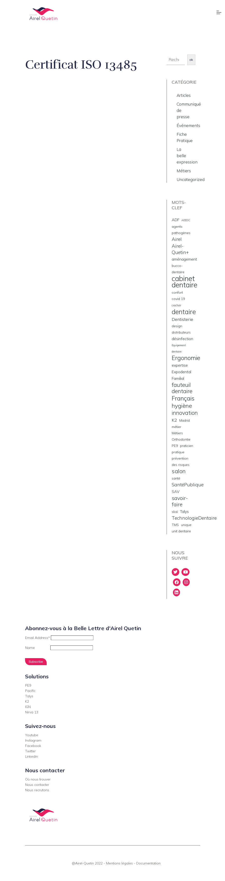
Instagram (33, 740)
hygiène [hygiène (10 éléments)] (182, 405)
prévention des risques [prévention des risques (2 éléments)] (180, 461)
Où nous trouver (38, 779)
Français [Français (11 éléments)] (183, 398)
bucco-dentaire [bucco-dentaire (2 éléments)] (178, 268)
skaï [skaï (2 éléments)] (175, 511)
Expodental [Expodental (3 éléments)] (181, 371)
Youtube (31, 735)
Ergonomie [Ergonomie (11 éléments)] (186, 358)
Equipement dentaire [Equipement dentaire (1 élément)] (179, 348)
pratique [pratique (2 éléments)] (178, 452)
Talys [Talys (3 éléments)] (184, 511)
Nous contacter (37, 784)
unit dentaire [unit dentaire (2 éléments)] (181, 531)
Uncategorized (191, 179)
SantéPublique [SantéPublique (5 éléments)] (188, 485)
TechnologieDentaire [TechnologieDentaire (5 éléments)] (194, 518)
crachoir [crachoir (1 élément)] (176, 305)
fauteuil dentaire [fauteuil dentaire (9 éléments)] (182, 388)
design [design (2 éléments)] (177, 326)
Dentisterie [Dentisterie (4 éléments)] (182, 319)
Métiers (184, 170)
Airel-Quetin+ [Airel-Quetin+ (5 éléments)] (180, 249)
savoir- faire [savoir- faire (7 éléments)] (180, 501)
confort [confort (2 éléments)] (177, 292)
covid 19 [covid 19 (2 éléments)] (178, 299)
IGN (28, 707)
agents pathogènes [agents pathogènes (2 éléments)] (181, 229)
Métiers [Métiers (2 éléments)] (177, 433)
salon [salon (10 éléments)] (179, 471)
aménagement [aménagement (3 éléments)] (184, 259)
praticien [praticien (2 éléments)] (186, 446)
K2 (27, 701)
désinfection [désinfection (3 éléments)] (182, 338)
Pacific (30, 691)
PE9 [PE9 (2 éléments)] (175, 446)
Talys (29, 696)
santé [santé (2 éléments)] (176, 478)
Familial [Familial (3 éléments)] (178, 378)
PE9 (28, 685)
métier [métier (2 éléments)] (176, 427)
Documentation (148, 863)
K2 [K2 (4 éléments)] (174, 420)
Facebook (33, 746)
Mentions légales (119, 863)
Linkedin (31, 756)
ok (191, 60)
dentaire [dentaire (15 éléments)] (184, 312)
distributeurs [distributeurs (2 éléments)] (181, 332)
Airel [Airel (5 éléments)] (177, 239)
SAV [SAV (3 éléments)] (176, 491)
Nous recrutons (37, 790)
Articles (184, 95)
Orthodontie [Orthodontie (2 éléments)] (181, 439)
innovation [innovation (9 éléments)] (185, 413)
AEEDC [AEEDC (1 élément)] (185, 220)
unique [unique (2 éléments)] (186, 525)
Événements (188, 125)
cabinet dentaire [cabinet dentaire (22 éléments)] (184, 281)
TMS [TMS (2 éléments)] (175, 525)
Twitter (30, 751)
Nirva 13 (31, 712)
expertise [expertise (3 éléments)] (180, 365)
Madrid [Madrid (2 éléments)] (184, 420)
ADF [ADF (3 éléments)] (175, 219)
